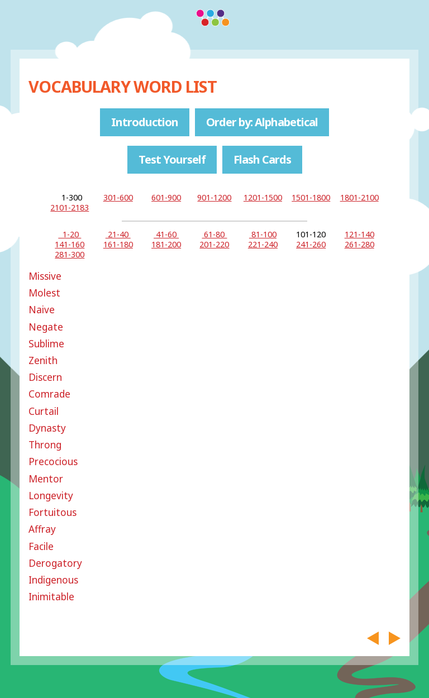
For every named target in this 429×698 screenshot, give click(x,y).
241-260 (311, 244)
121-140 (359, 234)
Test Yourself (172, 159)
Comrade (49, 394)
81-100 (263, 234)
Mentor (45, 478)
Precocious (53, 461)
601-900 (166, 197)
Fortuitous (52, 512)
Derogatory (55, 563)
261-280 (359, 244)
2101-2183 (69, 207)
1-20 (69, 234)
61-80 (214, 234)
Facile (41, 546)
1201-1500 (263, 197)
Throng (44, 444)
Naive (41, 309)
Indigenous (53, 579)
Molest (44, 292)
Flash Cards (262, 159)
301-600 (118, 197)
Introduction (144, 122)
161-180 (118, 244)
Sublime (46, 343)
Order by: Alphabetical (262, 122)
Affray (42, 529)
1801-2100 (359, 197)
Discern (45, 377)
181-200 (166, 244)
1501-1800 (311, 197)
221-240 (263, 244)
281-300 (69, 254)
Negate (45, 327)
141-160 (69, 244)
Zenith (43, 360)
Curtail (43, 411)
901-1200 (214, 197)
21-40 (118, 234)
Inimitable (51, 596)
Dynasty (47, 428)
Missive (44, 276)
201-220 (214, 244)
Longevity (50, 495)
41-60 (166, 234)
